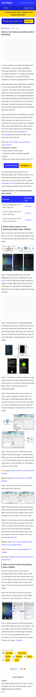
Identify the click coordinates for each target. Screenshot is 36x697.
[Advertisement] (18, 50)
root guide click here (8, 183)
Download (28, 206)
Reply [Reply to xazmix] (2, 692)
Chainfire (19, 640)
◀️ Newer (14, 669)
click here (13, 537)
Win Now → (28, 21)
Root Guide (6, 28)
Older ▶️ (22, 669)
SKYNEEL (7, 3)
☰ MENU (5, 8)
